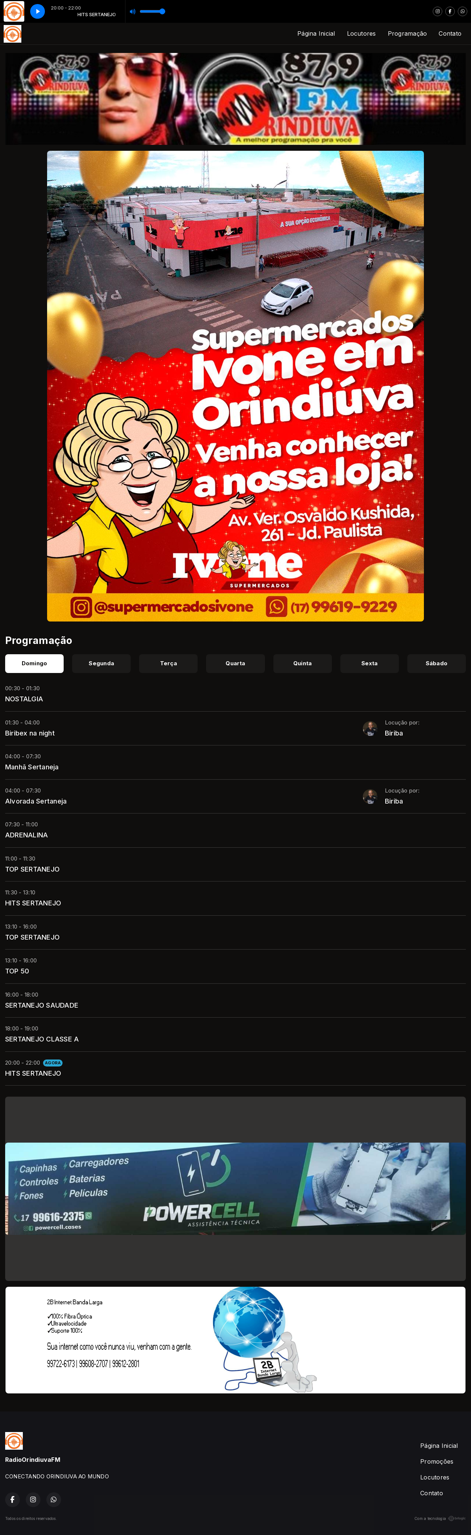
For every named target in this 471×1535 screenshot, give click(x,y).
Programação (407, 33)
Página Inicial (316, 33)
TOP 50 (17, 971)
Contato (450, 33)
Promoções (436, 1461)
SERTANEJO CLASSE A (42, 1039)
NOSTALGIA (24, 699)
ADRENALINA (26, 835)
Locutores (361, 33)
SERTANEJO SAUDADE (41, 1005)
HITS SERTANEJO (33, 903)
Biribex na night (30, 733)
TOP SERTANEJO (32, 869)
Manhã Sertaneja (32, 767)
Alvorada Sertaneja (36, 801)
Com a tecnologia (440, 1518)
